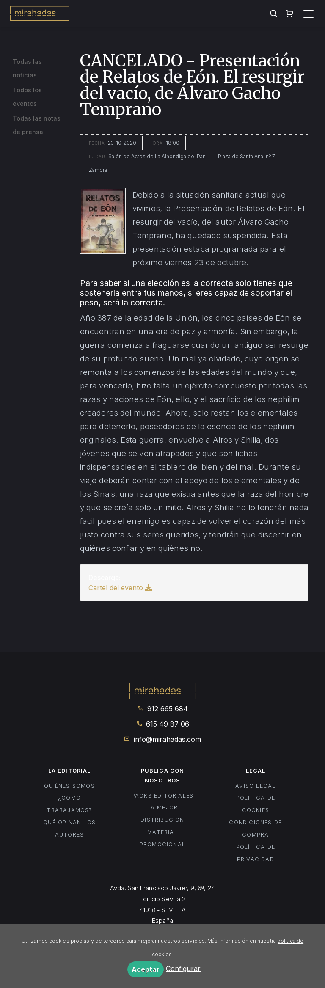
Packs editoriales (162, 796)
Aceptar (146, 969)
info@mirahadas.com (162, 739)
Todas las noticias (27, 68)
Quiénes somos (69, 786)
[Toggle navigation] (308, 14)
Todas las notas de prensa (37, 125)
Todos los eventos (27, 96)
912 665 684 (163, 709)
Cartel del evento (120, 587)
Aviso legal (255, 786)
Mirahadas (39, 14)
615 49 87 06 (162, 724)
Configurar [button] (183, 968)
